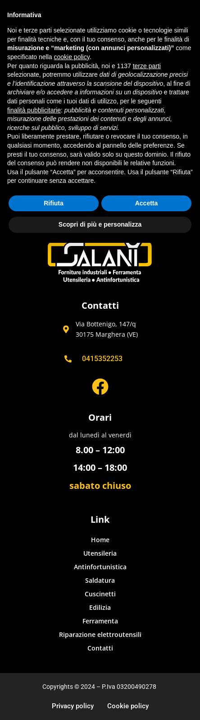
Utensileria (100, 553)
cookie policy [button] (72, 56)
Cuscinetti (100, 594)
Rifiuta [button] (54, 203)
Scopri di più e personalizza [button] (100, 224)
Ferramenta (100, 621)
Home (100, 539)
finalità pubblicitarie (34, 110)
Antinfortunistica (100, 566)
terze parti (147, 66)
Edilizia (100, 607)
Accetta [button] (146, 203)
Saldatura (100, 580)
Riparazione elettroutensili (100, 634)
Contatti (100, 648)
